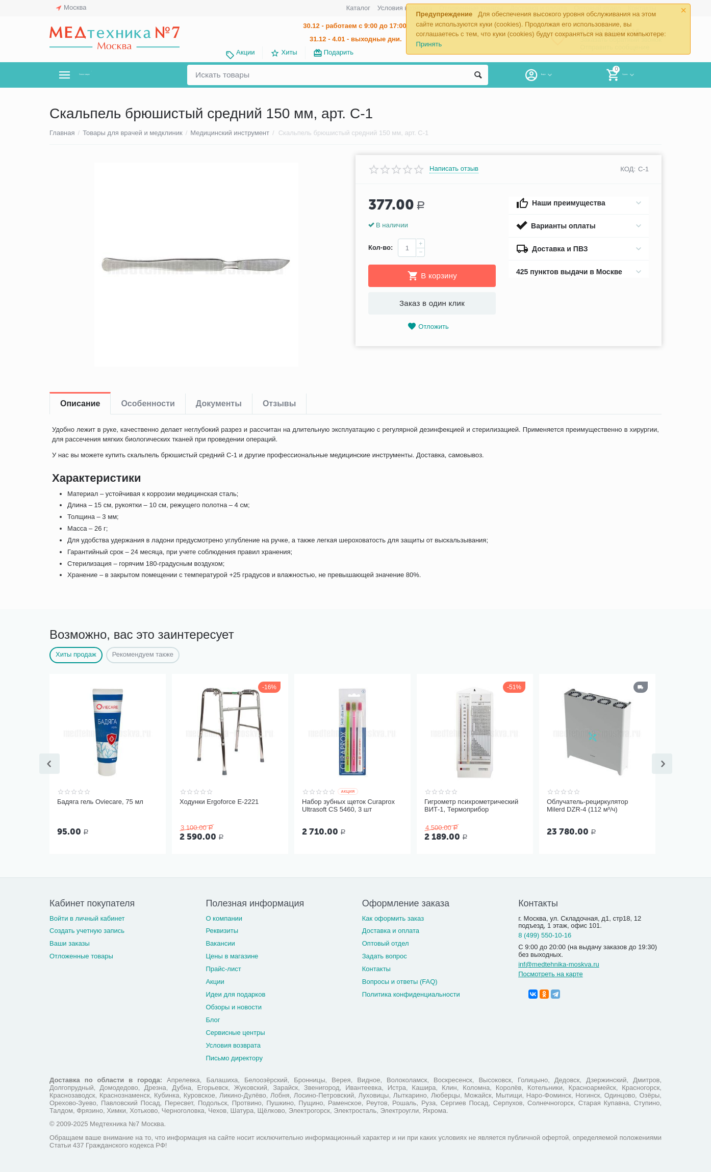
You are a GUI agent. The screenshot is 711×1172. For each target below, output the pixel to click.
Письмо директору (234, 1057)
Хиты (289, 52)
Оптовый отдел (385, 942)
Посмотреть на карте (550, 973)
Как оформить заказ (393, 917)
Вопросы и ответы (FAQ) (400, 980)
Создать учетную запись (86, 929)
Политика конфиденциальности (411, 993)
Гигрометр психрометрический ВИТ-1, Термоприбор (471, 806)
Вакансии (220, 942)
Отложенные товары (81, 955)
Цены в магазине (232, 955)
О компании (224, 917)
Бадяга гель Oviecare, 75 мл (100, 801)
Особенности (147, 403)
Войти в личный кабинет (87, 917)
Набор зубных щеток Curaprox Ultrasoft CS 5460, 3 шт (348, 806)
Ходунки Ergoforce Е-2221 (219, 801)
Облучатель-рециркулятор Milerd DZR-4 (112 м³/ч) (587, 806)
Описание (80, 403)
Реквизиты (222, 929)
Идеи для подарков (235, 993)
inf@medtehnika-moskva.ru (558, 963)
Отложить (428, 326)
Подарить (338, 52)
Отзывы (279, 403)
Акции (245, 52)
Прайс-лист (223, 968)
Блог (213, 1019)
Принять (429, 44)
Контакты (376, 968)
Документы (219, 403)
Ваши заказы (69, 942)
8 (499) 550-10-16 (544, 934)
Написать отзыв (453, 168)
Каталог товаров (110, 75)
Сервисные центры (235, 1031)
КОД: (628, 169)
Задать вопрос (384, 955)
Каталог (358, 8)
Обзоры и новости (234, 1006)
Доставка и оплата (390, 929)
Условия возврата (405, 8)
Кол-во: (380, 247)
